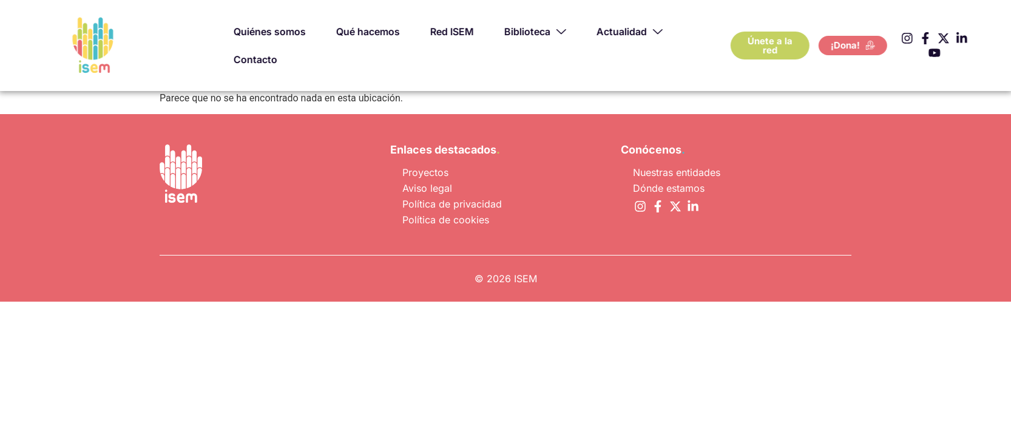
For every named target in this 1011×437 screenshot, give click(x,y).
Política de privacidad (452, 204)
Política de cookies (445, 220)
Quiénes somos (302, 31)
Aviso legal (427, 188)
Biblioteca (567, 31)
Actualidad (662, 31)
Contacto (287, 59)
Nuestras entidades (676, 172)
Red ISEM (484, 31)
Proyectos (425, 172)
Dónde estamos (669, 188)
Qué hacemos (400, 31)
